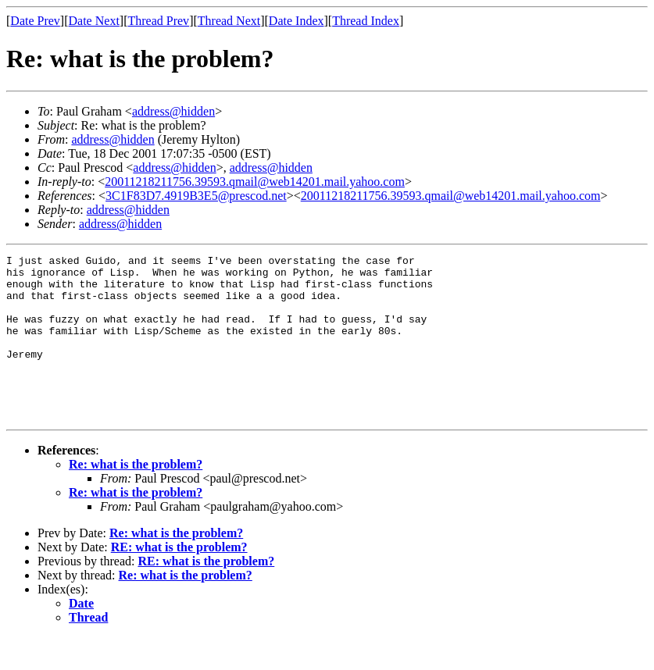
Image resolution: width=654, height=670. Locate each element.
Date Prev (35, 20)
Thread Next (229, 20)
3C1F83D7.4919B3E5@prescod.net (196, 195)
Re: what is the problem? (135, 497)
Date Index (296, 20)
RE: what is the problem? (179, 579)
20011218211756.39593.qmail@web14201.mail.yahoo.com (255, 181)
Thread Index (365, 20)
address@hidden (173, 111)
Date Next (94, 20)
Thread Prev (158, 20)
